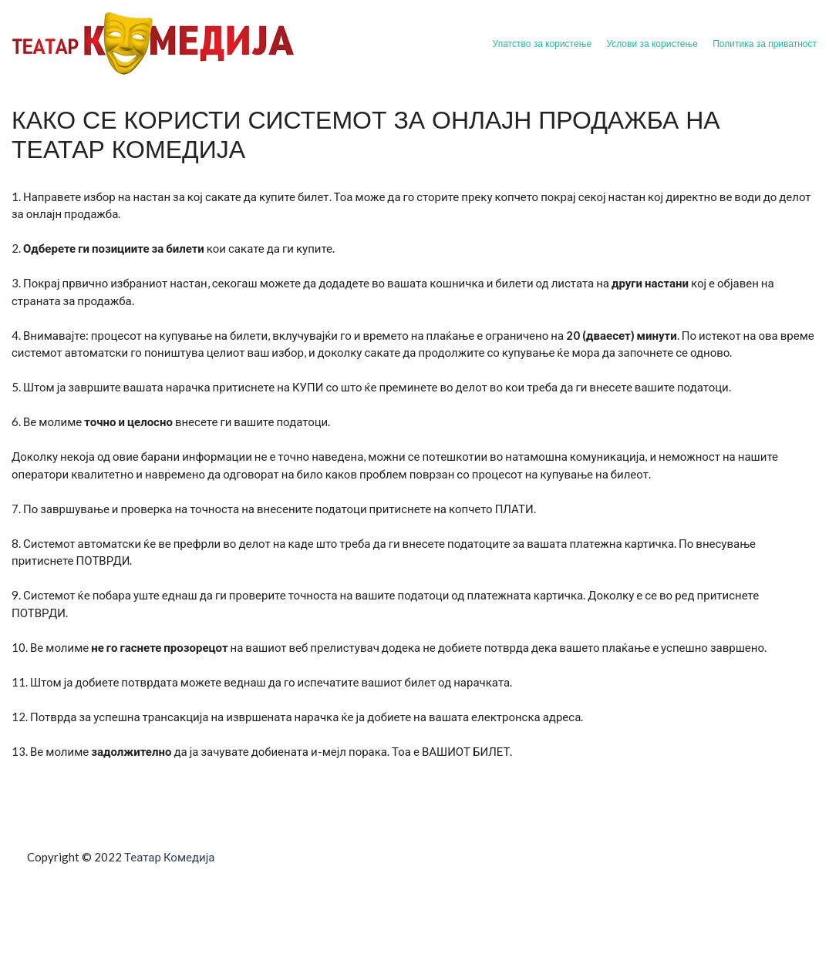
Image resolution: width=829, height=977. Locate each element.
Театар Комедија (169, 857)
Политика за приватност (765, 44)
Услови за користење (651, 44)
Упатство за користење (542, 44)
